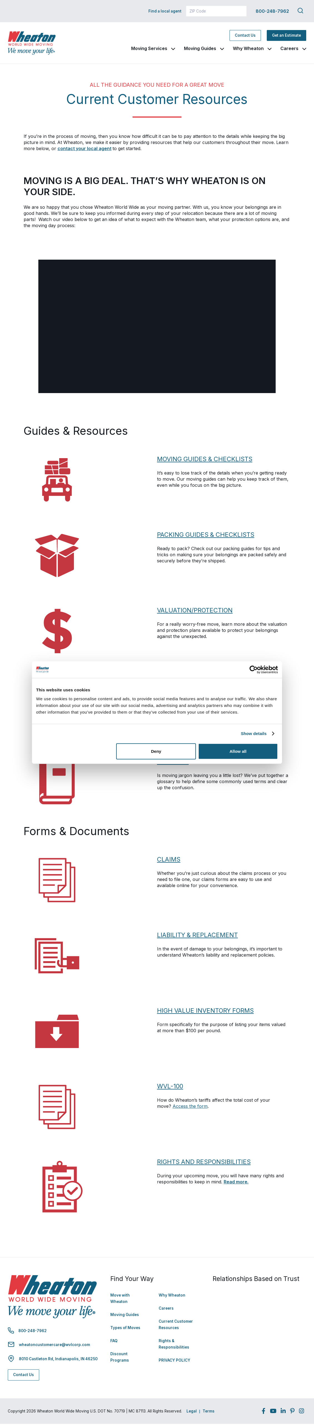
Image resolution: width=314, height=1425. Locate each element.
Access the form (190, 1107)
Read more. (236, 1183)
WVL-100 (170, 1087)
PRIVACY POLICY (174, 1361)
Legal (191, 1412)
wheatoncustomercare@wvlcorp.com (54, 1346)
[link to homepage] (35, 43)
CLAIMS (169, 860)
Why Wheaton (248, 49)
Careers (289, 49)
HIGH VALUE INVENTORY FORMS (207, 1012)
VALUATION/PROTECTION (196, 611)
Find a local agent (164, 11)
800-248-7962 (272, 11)
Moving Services (149, 49)
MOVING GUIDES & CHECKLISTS (205, 460)
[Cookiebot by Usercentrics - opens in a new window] (253, 670)
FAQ (114, 1342)
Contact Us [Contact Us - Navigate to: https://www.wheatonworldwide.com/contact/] (245, 36)
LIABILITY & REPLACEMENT (199, 936)
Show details (254, 733)
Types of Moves (125, 1329)
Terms (209, 1412)
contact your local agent (84, 149)
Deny (156, 751)
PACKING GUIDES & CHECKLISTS (206, 536)
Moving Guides (200, 49)
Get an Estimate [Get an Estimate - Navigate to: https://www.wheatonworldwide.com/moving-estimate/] (286, 36)
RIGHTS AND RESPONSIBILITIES (205, 1163)
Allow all (238, 751)
